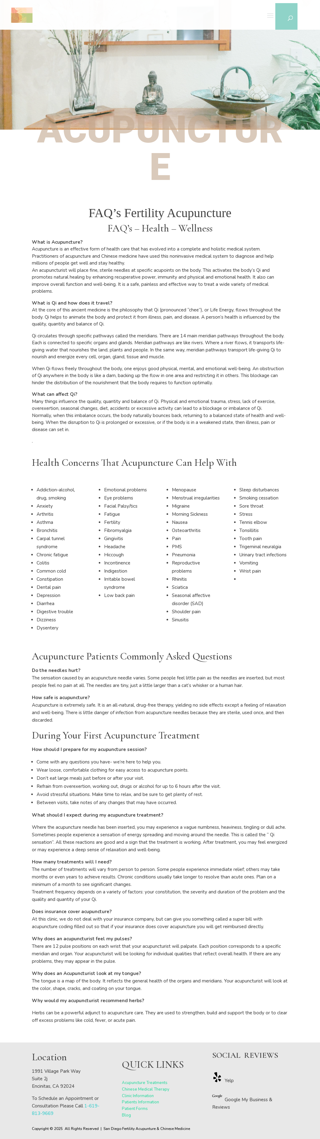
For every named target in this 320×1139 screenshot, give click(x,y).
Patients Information (140, 1102)
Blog (126, 1115)
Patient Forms (135, 1109)
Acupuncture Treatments (145, 1083)
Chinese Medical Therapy (145, 1089)
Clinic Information (138, 1096)
